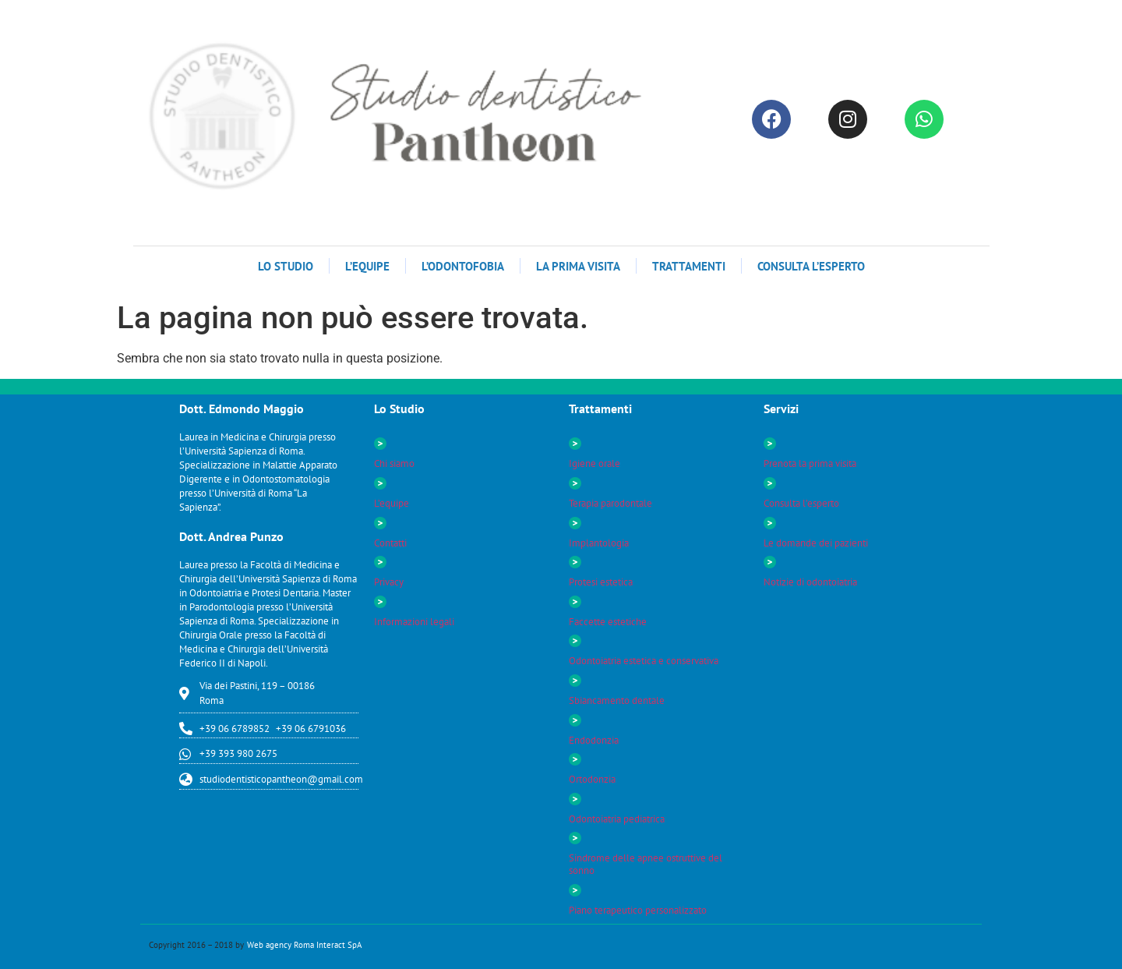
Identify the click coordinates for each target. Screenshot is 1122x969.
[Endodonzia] (575, 720)
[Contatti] (380, 523)
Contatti (390, 543)
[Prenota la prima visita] (770, 443)
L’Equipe (367, 266)
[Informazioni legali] (380, 602)
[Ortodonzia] (575, 759)
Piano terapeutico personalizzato (638, 910)
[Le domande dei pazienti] (770, 523)
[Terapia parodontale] (575, 483)
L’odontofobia (463, 266)
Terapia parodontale (610, 503)
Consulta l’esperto (811, 266)
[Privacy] (380, 562)
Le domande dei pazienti (816, 543)
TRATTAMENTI (688, 266)
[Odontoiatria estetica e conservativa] (575, 641)
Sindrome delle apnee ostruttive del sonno (645, 864)
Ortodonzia (592, 779)
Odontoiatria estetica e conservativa (643, 660)
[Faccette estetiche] (575, 602)
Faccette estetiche (608, 621)
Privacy (389, 582)
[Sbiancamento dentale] (575, 680)
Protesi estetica (601, 582)
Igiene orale (594, 463)
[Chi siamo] (380, 443)
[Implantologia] (575, 523)
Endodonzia (594, 740)
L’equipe (391, 503)
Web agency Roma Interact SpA (304, 944)
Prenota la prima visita (810, 463)
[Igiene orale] (575, 443)
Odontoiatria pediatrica (617, 819)
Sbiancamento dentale (617, 700)
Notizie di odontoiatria (810, 582)
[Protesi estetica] (575, 562)
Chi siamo (394, 463)
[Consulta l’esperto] (770, 483)
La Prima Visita (578, 266)
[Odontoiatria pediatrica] (575, 799)
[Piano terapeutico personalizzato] (575, 890)
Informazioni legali (414, 621)
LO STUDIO (285, 266)
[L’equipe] (380, 483)
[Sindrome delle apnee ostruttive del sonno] (575, 838)
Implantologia (599, 543)
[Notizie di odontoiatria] (770, 562)
